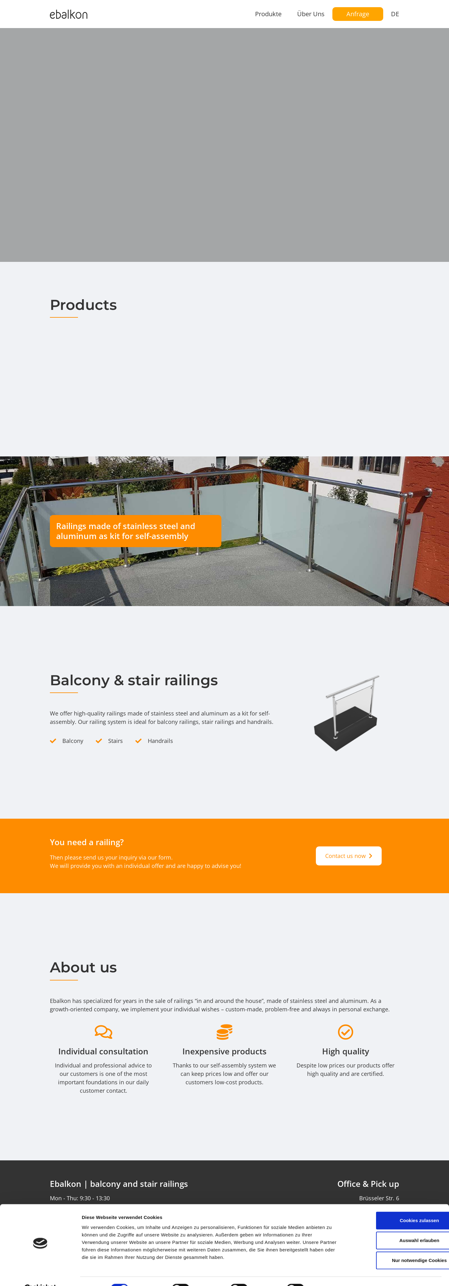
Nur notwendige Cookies (396, 1245)
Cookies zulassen (397, 1205)
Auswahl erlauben (397, 1225)
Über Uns (311, 14)
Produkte (268, 14)
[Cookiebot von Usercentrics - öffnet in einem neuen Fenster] (40, 1274)
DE (395, 14)
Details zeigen (331, 1273)
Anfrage (357, 14)
